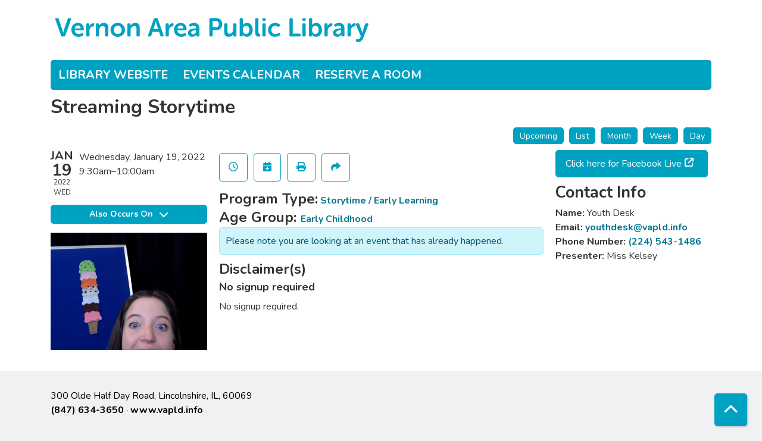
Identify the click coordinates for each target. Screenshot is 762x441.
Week (660, 136)
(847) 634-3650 (87, 410)
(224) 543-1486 (664, 241)
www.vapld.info (166, 410)
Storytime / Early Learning (379, 200)
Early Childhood (337, 219)
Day (697, 136)
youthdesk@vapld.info (636, 227)
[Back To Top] (730, 409)
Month (619, 136)
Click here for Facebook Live (624, 163)
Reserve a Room (368, 75)
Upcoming (538, 136)
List (582, 136)
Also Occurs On (128, 214)
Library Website (113, 75)
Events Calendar (241, 75)
